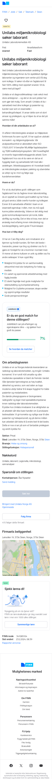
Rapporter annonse (11, 643)
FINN (4, 12)
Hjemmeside (8, 507)
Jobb (13, 12)
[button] (6, 20)
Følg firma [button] (26, 516)
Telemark (29, 12)
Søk (20, 12)
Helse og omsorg (19, 443)
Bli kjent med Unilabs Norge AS (17, 504)
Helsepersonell (27, 447)
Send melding (8, 482)
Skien (39, 12)
